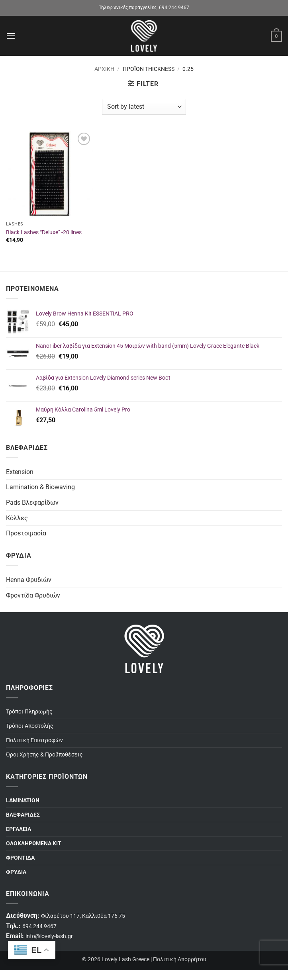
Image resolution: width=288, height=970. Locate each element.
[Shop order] (144, 107)
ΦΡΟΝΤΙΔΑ (20, 857)
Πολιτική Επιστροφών (34, 740)
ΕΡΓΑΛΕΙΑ (18, 829)
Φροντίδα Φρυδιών (33, 595)
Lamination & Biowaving (40, 487)
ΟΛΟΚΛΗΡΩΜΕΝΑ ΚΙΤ (33, 843)
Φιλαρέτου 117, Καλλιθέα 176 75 (83, 916)
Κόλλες (17, 518)
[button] (11, 35)
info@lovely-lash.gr (49, 936)
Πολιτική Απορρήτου (179, 959)
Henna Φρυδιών (28, 580)
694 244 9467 (174, 7)
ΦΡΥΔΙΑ (16, 872)
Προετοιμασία (26, 533)
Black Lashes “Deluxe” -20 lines (44, 232)
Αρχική (104, 69)
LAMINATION (22, 800)
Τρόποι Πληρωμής (29, 711)
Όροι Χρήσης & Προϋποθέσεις (44, 754)
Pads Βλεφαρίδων (32, 502)
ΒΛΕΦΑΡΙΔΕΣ (23, 814)
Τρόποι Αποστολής (29, 726)
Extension (19, 472)
